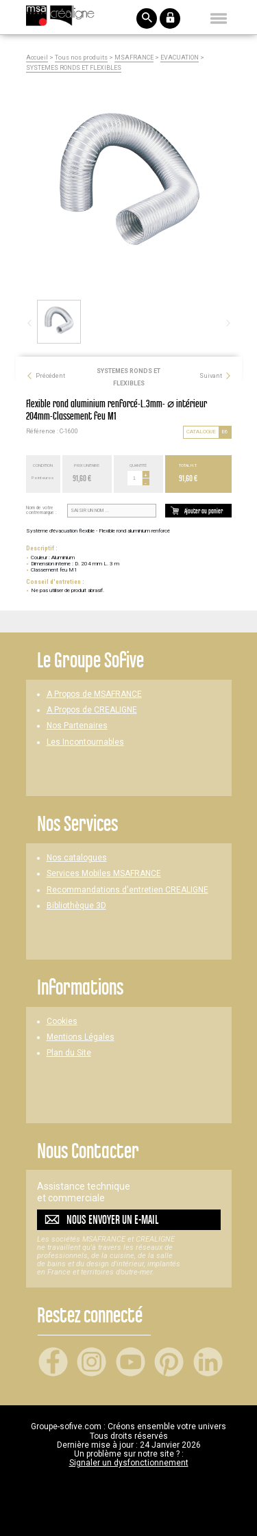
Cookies (62, 1021)
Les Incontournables (85, 742)
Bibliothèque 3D (76, 905)
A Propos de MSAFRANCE (94, 694)
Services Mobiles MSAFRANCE (104, 873)
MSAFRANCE (134, 58)
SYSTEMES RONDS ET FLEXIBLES (73, 68)
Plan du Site (69, 1053)
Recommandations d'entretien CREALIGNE (127, 890)
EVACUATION (179, 58)
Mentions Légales (80, 1037)
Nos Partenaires (77, 725)
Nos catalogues (77, 858)
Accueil (37, 58)
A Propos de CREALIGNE (92, 710)
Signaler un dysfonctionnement (128, 1463)
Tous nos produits (81, 58)
